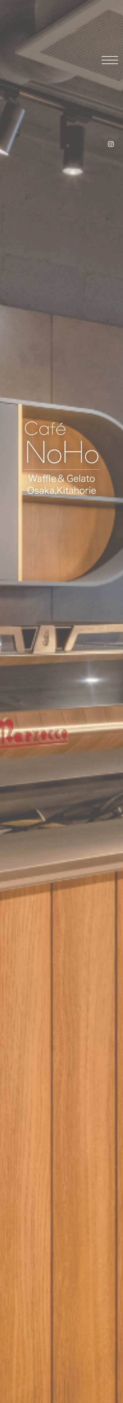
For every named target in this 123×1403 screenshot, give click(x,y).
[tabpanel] (61, 701)
